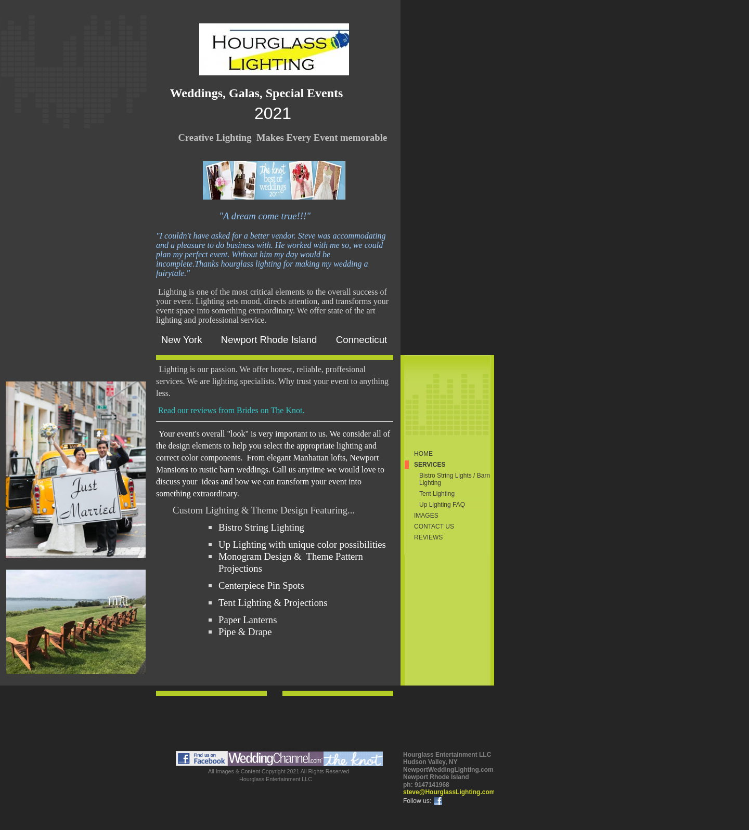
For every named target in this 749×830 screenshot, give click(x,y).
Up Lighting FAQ (442, 504)
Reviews (428, 537)
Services (429, 464)
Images (426, 515)
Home (423, 453)
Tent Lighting (437, 493)
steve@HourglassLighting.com (449, 792)
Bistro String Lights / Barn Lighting (454, 479)
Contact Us (434, 526)
